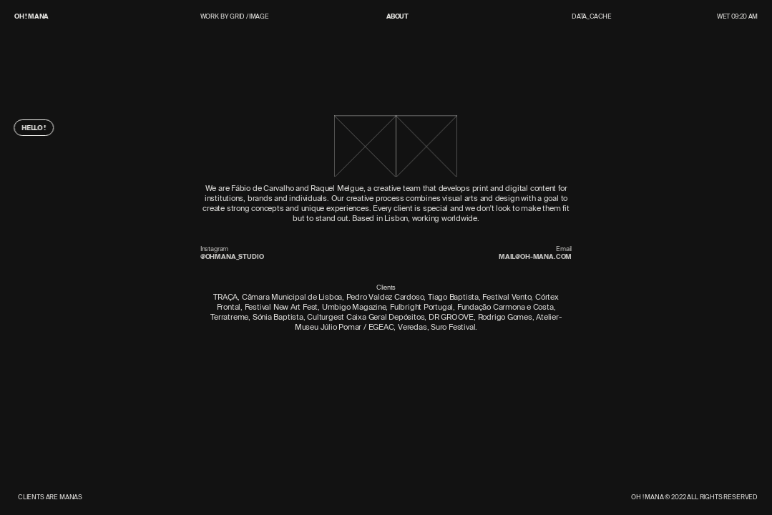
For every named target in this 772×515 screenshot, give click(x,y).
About (397, 16)
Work (209, 16)
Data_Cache (592, 16)
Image (258, 16)
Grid (237, 16)
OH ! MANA (31, 16)
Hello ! (31, 128)
